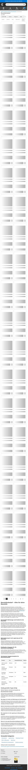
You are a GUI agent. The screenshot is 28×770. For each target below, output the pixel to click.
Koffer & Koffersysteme (5, 740)
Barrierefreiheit (7, 767)
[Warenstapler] (24, 8)
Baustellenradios (21, 610)
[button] (3, 8)
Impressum (13, 767)
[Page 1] (7, 599)
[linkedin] (15, 753)
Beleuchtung (13, 740)
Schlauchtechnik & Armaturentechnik (8, 742)
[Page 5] (16, 599)
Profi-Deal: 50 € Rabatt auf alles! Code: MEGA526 (13, 1)
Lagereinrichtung (11, 738)
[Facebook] (3, 751)
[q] (15, 4)
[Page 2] (9, 599)
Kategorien (16, 16)
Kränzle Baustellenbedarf (20, 746)
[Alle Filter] (4, 17)
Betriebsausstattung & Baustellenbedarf (10, 11)
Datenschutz (20, 767)
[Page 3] (11, 599)
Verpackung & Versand (19, 738)
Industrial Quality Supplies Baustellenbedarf (8, 746)
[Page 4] (14, 599)
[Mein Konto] (10, 8)
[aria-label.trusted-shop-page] (16, 760)
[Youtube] (16, 751)
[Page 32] (21, 599)
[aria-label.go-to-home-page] (2, 5)
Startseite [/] (2, 11)
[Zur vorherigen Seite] (4, 599)
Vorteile (25, 16)
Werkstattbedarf (4, 738)
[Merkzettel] (16, 8)
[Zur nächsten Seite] (23, 599)
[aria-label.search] (24, 4)
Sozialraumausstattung (19, 742)
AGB (16, 767)
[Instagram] (3, 753)
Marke (21, 16)
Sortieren (10, 16)
